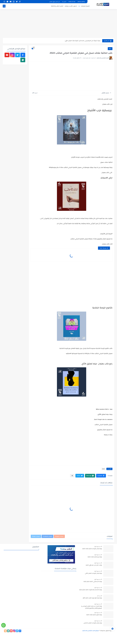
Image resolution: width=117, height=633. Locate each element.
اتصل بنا (64, 2)
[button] (101, 475)
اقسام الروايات (85, 6)
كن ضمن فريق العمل (54, 2)
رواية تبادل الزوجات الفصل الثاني (93, 573)
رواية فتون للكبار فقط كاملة (94, 615)
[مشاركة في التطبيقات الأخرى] (72, 475)
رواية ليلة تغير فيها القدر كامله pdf (92, 598)
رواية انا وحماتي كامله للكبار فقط (93, 582)
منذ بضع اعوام (97, 546)
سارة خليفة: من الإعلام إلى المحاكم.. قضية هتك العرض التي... (82, 40)
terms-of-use (72, 2)
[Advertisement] (58, 24)
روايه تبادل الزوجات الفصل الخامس (93, 623)
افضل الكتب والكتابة (57, 6)
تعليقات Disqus (36, 536)
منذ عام (99, 595)
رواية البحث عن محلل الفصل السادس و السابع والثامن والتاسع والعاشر (91, 607)
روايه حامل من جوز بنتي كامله (94, 565)
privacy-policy (81, 2)
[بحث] (4, 6)
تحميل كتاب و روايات (71, 6)
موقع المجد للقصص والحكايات (90, 630)
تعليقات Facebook (47, 536)
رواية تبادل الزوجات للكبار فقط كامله (92, 549)
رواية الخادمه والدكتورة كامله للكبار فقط (90, 590)
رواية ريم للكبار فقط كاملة (95, 557)
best (110, 49)
